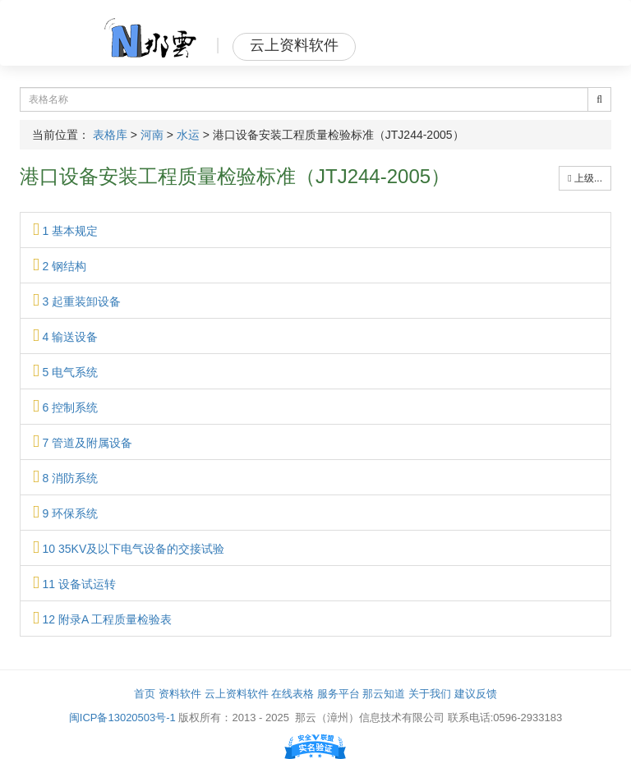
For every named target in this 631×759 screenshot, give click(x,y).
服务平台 (338, 694)
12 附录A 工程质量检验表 (102, 619)
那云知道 (383, 694)
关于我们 (429, 694)
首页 (144, 694)
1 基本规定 (65, 230)
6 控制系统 (65, 407)
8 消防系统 (65, 478)
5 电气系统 (65, 372)
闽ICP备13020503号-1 (122, 717)
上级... (585, 178)
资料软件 (180, 694)
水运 (188, 134)
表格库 (110, 134)
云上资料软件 (237, 694)
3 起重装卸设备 (77, 301)
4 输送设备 (65, 336)
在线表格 (292, 694)
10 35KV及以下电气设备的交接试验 (128, 548)
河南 (152, 134)
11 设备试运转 (74, 584)
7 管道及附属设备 (82, 442)
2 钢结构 (59, 266)
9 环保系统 (65, 513)
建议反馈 (475, 694)
